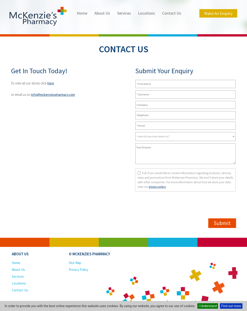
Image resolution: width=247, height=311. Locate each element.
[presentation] (170, 239)
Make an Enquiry (218, 13)
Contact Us (171, 13)
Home (82, 13)
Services (124, 13)
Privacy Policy (78, 269)
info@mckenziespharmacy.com (53, 94)
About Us (102, 13)
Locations (146, 13)
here (50, 83)
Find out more (231, 306)
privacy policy (157, 187)
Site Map (75, 263)
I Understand (208, 306)
